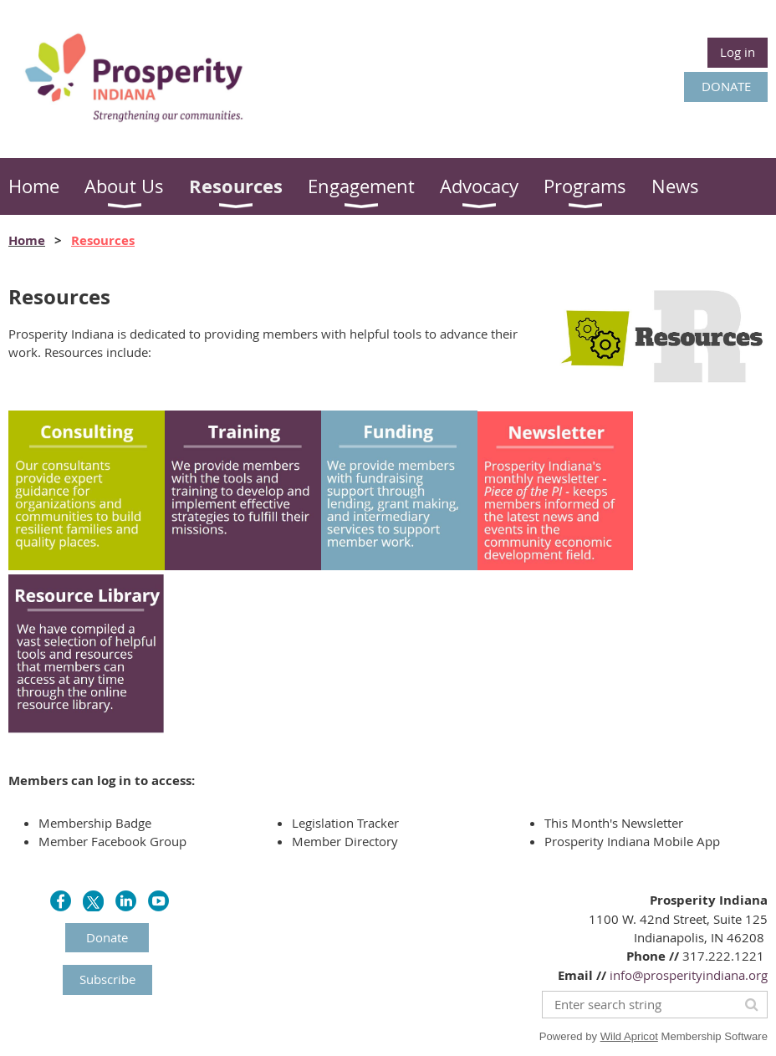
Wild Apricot (629, 1036)
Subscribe (107, 979)
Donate (107, 937)
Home (26, 240)
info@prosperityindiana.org (689, 975)
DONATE (726, 86)
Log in (737, 51)
